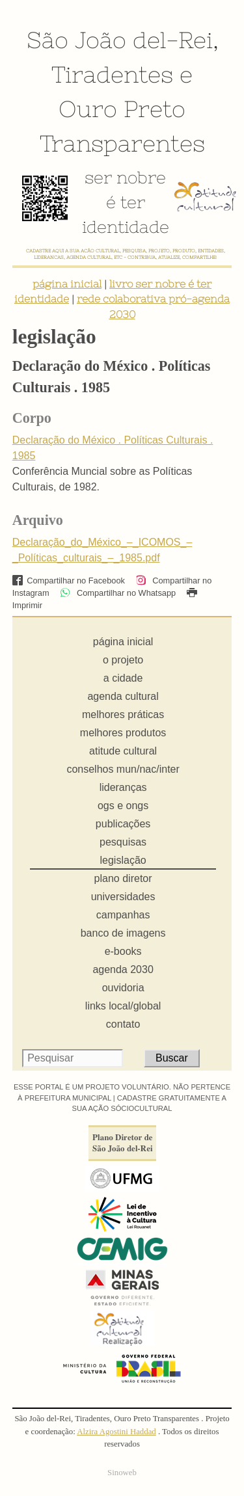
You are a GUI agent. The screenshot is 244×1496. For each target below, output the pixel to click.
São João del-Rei (120, 40)
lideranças (123, 787)
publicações (123, 823)
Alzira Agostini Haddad (116, 1431)
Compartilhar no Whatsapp (118, 593)
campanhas (123, 914)
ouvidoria (123, 987)
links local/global (123, 1005)
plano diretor (123, 878)
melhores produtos (123, 732)
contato (123, 1024)
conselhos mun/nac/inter (122, 769)
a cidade (123, 678)
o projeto (123, 659)
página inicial (67, 283)
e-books (123, 951)
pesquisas (123, 842)
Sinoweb (122, 1472)
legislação (123, 860)
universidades (123, 896)
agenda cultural (122, 696)
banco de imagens (123, 933)
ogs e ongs (123, 805)
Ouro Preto (122, 109)
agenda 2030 (122, 969)
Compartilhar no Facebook (68, 580)
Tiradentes (112, 74)
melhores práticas (123, 714)
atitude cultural (123, 750)
